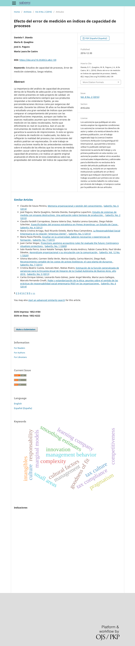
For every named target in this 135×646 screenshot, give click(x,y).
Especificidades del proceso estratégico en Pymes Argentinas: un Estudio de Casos (74, 224)
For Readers (19, 348)
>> (34, 293)
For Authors (19, 352)
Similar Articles (23, 199)
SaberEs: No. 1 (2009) (56, 246)
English (18, 403)
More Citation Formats (93, 82)
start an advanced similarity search (46, 300)
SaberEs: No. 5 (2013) (80, 233)
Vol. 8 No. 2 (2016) (43, 11)
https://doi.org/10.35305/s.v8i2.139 (37, 59)
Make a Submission (25, 329)
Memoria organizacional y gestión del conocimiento (75, 205)
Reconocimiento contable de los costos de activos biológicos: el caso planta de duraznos (66, 261)
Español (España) (23, 408)
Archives (27, 11)
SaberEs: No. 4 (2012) (31, 227)
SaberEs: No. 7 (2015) (44, 239)
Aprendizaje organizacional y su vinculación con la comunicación (64, 252)
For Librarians (20, 357)
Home (17, 11)
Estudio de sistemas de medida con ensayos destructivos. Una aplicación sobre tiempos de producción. (68, 214)
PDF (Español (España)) (96, 38)
